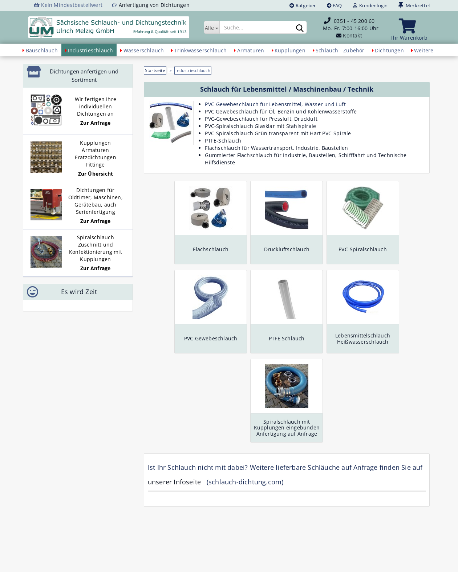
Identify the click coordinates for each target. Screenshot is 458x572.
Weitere (423, 50)
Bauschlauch (42, 50)
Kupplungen (290, 50)
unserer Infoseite (174, 481)
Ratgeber (302, 5)
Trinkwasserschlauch (200, 50)
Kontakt (352, 35)
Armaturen (250, 50)
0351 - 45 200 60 (354, 20)
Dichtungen (389, 50)
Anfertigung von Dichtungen (154, 4)
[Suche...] (211, 27)
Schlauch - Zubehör (340, 50)
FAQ (334, 5)
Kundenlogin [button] (370, 5)
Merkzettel (414, 5)
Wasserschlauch (143, 50)
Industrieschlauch (90, 50)
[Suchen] (300, 27)
